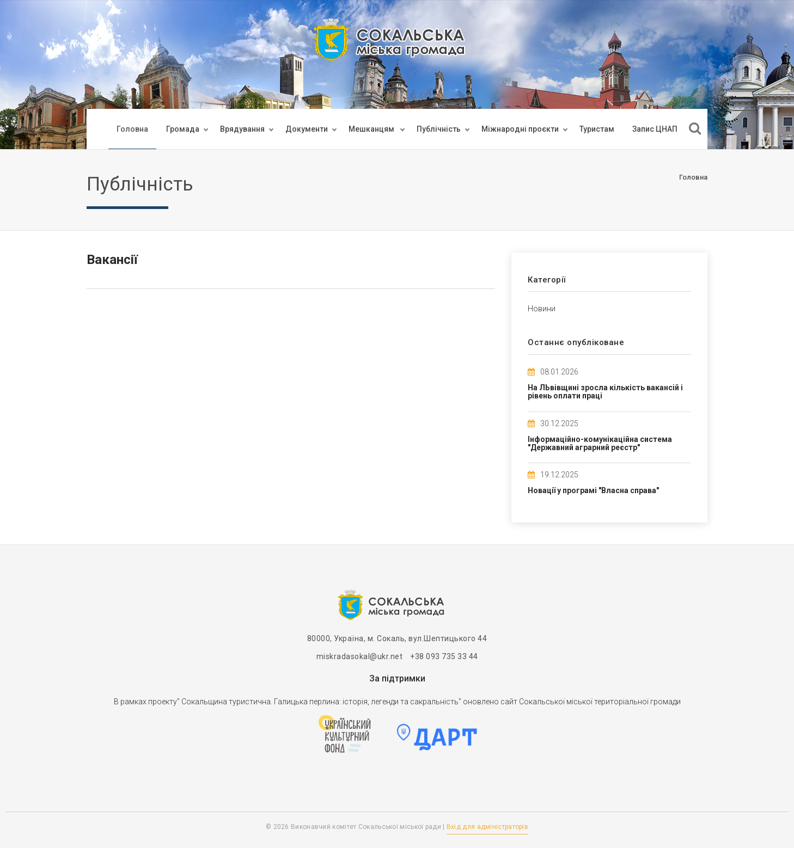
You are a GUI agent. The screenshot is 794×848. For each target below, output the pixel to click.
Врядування (242, 129)
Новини (541, 308)
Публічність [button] (439, 129)
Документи (306, 129)
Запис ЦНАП (654, 129)
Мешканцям (372, 129)
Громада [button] (182, 129)
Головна (132, 129)
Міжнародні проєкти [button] (520, 129)
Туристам (596, 129)
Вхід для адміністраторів (487, 827)
